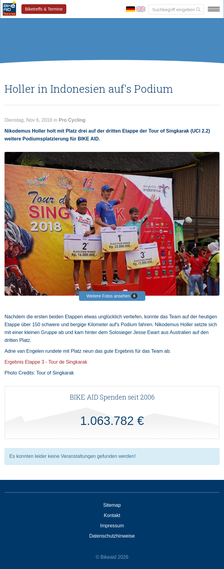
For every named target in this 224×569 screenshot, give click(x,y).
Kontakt (112, 515)
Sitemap (112, 505)
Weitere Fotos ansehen (112, 296)
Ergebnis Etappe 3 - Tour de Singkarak (46, 362)
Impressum (112, 526)
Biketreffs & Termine (44, 9)
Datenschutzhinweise (112, 536)
